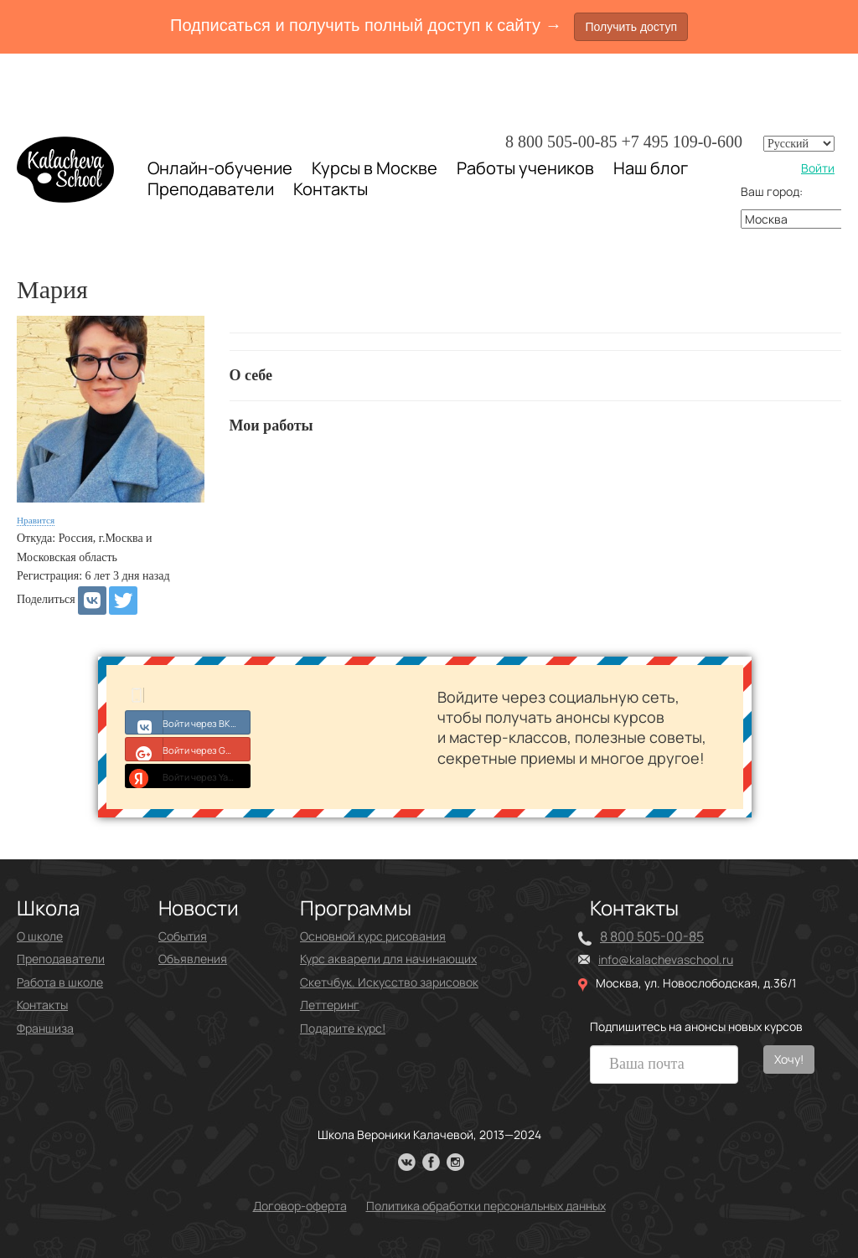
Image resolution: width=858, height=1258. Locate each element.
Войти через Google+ (188, 748)
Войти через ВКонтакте (188, 722)
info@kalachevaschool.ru (665, 959)
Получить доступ (631, 27)
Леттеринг (329, 1005)
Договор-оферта (300, 1206)
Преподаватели (210, 189)
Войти (818, 168)
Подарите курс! (342, 1028)
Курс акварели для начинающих (388, 959)
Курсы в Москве (374, 168)
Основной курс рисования (373, 936)
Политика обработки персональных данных (486, 1206)
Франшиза (45, 1028)
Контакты (330, 189)
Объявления (192, 959)
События (182, 936)
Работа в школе (60, 982)
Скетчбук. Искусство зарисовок (389, 982)
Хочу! (789, 1059)
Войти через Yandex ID (188, 775)
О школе (40, 936)
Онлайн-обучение (219, 168)
